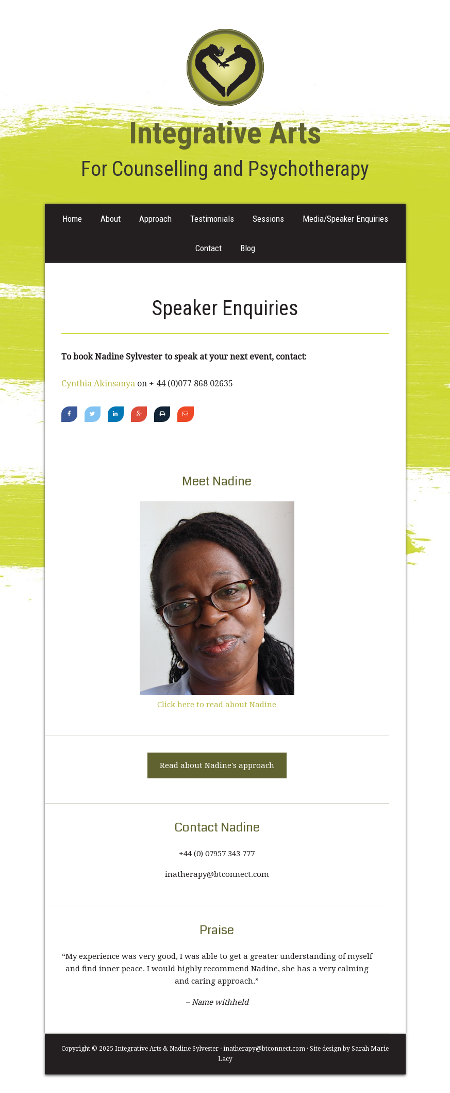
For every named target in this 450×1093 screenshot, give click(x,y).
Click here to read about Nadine (216, 704)
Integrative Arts (225, 67)
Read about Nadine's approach (217, 765)
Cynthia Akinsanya (98, 383)
